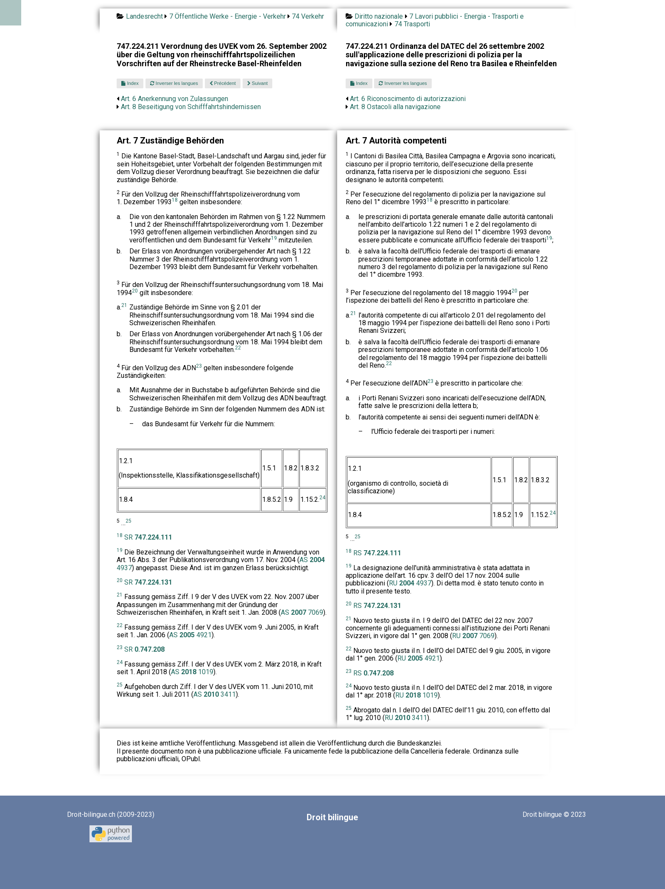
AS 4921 (190, 635)
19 (274, 238)
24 (322, 498)
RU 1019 (416, 695)
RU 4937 (410, 583)
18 (175, 200)
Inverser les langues (174, 83)
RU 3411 (406, 718)
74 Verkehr (308, 16)
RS (377, 553)
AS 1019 (192, 672)
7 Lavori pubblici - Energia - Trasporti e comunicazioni (435, 20)
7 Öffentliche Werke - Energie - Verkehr (227, 16)
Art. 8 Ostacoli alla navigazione (395, 107)
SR (148, 537)
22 (238, 348)
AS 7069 (302, 612)
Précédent (223, 83)
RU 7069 (473, 636)
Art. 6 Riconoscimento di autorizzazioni (408, 99)
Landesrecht (144, 16)
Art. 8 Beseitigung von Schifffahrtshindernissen (191, 107)
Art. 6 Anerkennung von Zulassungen (174, 99)
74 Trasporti (412, 24)
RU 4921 (418, 658)
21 (124, 305)
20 (135, 291)
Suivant (257, 83)
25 (128, 521)
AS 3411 (214, 694)
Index (129, 83)
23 (199, 366)
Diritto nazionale (379, 16)
